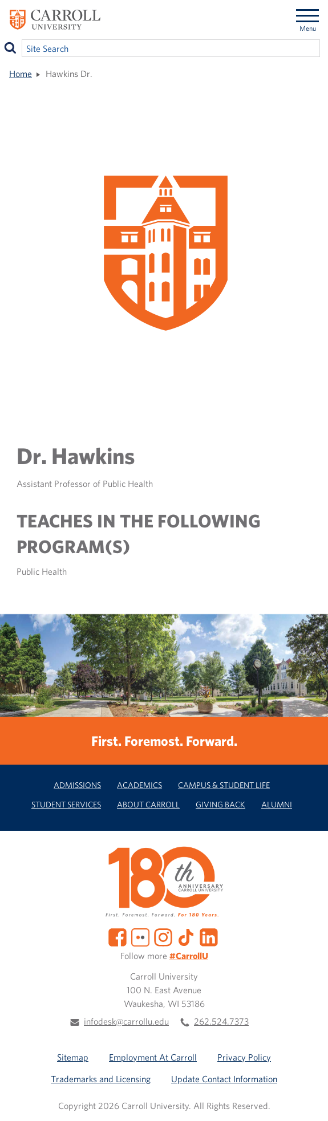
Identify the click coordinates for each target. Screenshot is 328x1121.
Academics (139, 785)
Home (20, 73)
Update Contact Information (224, 1079)
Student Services (66, 804)
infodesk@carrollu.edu (126, 1021)
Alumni (276, 804)
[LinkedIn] (209, 936)
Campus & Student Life (224, 785)
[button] (307, 1100)
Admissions (77, 785)
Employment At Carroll (153, 1057)
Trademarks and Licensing (101, 1079)
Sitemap (72, 1057)
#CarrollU (188, 956)
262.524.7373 (221, 1021)
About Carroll (148, 804)
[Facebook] (117, 936)
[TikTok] (186, 936)
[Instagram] (163, 936)
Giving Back (220, 804)
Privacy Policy (244, 1057)
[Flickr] (140, 936)
